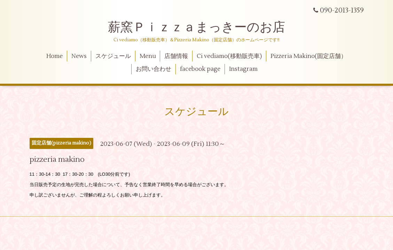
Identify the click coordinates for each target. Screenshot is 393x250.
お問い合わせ (153, 69)
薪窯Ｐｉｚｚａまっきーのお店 (203, 27)
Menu (148, 56)
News (79, 56)
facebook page (200, 69)
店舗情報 (176, 56)
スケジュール (113, 56)
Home (54, 56)
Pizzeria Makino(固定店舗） (308, 56)
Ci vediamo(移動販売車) (229, 56)
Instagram (243, 69)
